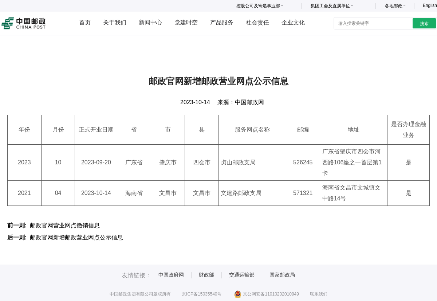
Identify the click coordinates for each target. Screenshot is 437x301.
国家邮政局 (282, 275)
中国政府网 (171, 275)
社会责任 (257, 22)
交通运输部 (242, 275)
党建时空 (186, 22)
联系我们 (318, 294)
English (430, 5)
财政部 (206, 275)
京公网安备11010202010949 (266, 294)
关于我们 (114, 22)
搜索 (424, 23)
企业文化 (293, 22)
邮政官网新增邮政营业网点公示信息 (76, 237)
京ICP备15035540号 (201, 294)
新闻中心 (150, 22)
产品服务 (221, 22)
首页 (85, 22)
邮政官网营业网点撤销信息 (65, 225)
